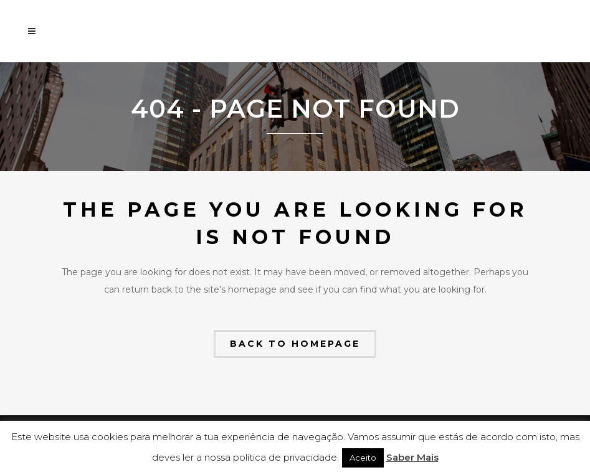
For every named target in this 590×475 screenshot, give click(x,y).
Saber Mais (412, 457)
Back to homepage (295, 343)
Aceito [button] (363, 458)
